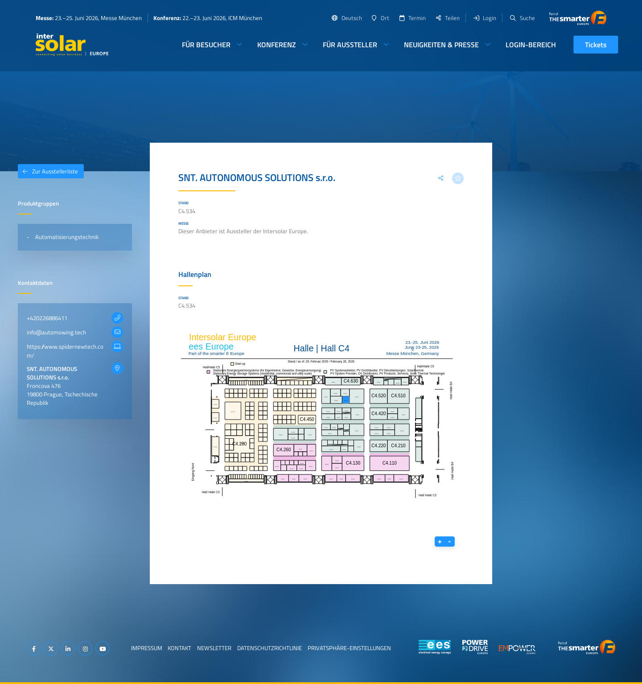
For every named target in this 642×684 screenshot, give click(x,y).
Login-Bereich (531, 44)
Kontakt (179, 647)
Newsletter (214, 647)
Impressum (146, 647)
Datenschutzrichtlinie (269, 647)
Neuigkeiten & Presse (441, 44)
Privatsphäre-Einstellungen (349, 647)
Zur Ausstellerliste (48, 171)
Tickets (596, 44)
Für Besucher (206, 44)
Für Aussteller (350, 44)
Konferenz (276, 44)
